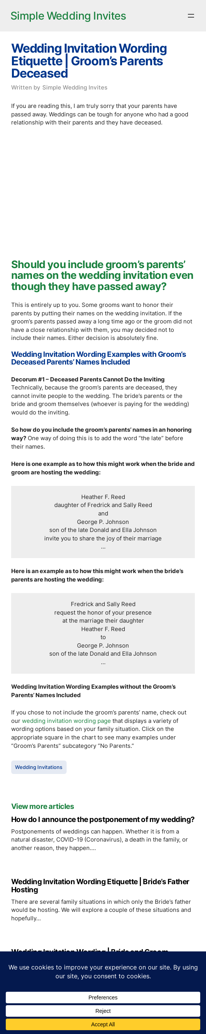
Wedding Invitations (38, 767)
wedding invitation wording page (66, 721)
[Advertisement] (103, 190)
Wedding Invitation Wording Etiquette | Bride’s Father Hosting (100, 886)
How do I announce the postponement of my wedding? (103, 820)
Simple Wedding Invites (68, 15)
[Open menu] (191, 15)
